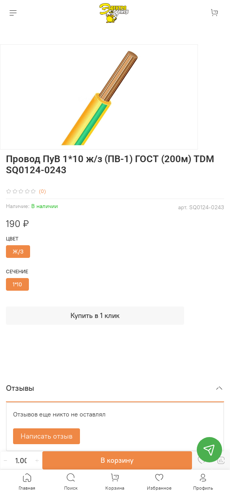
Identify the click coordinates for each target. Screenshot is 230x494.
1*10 (17, 284)
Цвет (12, 239)
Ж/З (18, 251)
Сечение (17, 271)
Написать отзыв (46, 436)
